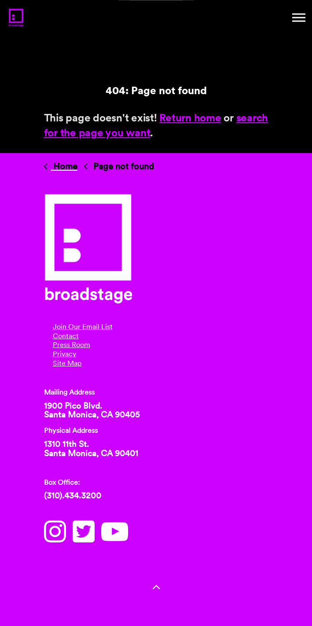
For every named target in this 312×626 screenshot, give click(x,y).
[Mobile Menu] (299, 17)
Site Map (67, 363)
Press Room (71, 344)
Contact (66, 336)
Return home (190, 117)
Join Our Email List (83, 326)
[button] (156, 587)
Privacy (65, 354)
